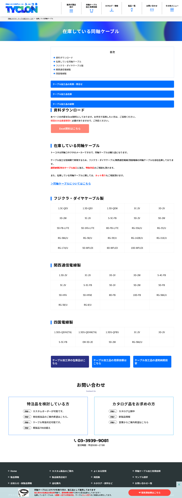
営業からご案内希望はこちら (133, 422)
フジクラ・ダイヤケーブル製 (69, 65)
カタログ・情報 (111, 8)
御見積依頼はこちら (151, 492)
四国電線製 (61, 73)
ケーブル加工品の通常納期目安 (151, 361)
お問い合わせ (151, 8)
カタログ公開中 (127, 411)
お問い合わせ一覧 (143, 483)
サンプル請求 (141, 477)
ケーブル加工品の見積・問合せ (67, 84)
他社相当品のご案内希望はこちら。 (51, 416)
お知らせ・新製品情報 (21, 483)
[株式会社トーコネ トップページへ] (22, 8)
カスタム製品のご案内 (62, 470)
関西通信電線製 (63, 69)
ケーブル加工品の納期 (63, 103)
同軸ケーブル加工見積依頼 (91, 8)
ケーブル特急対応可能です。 (47, 422)
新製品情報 (124, 416)
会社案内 (56, 483)
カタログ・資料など (103, 483)
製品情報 (15, 477)
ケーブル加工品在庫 (62, 94)
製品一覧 (132, 8)
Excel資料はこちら (70, 128)
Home (14, 470)
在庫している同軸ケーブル (68, 61)
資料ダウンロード (64, 57)
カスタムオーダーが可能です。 (49, 411)
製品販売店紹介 (59, 477)
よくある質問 (100, 470)
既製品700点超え (41, 427)
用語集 (97, 477)
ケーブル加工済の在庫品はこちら (68, 361)
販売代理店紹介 (71, 8)
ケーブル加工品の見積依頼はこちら (110, 361)
